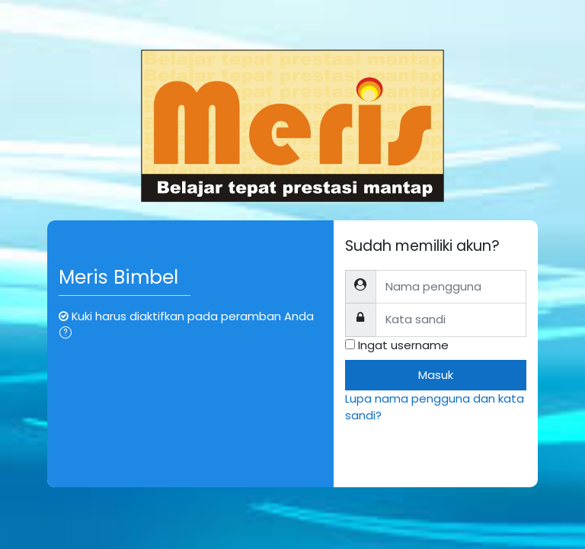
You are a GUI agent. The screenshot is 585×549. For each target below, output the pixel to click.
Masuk (435, 375)
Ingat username (403, 345)
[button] (68, 334)
